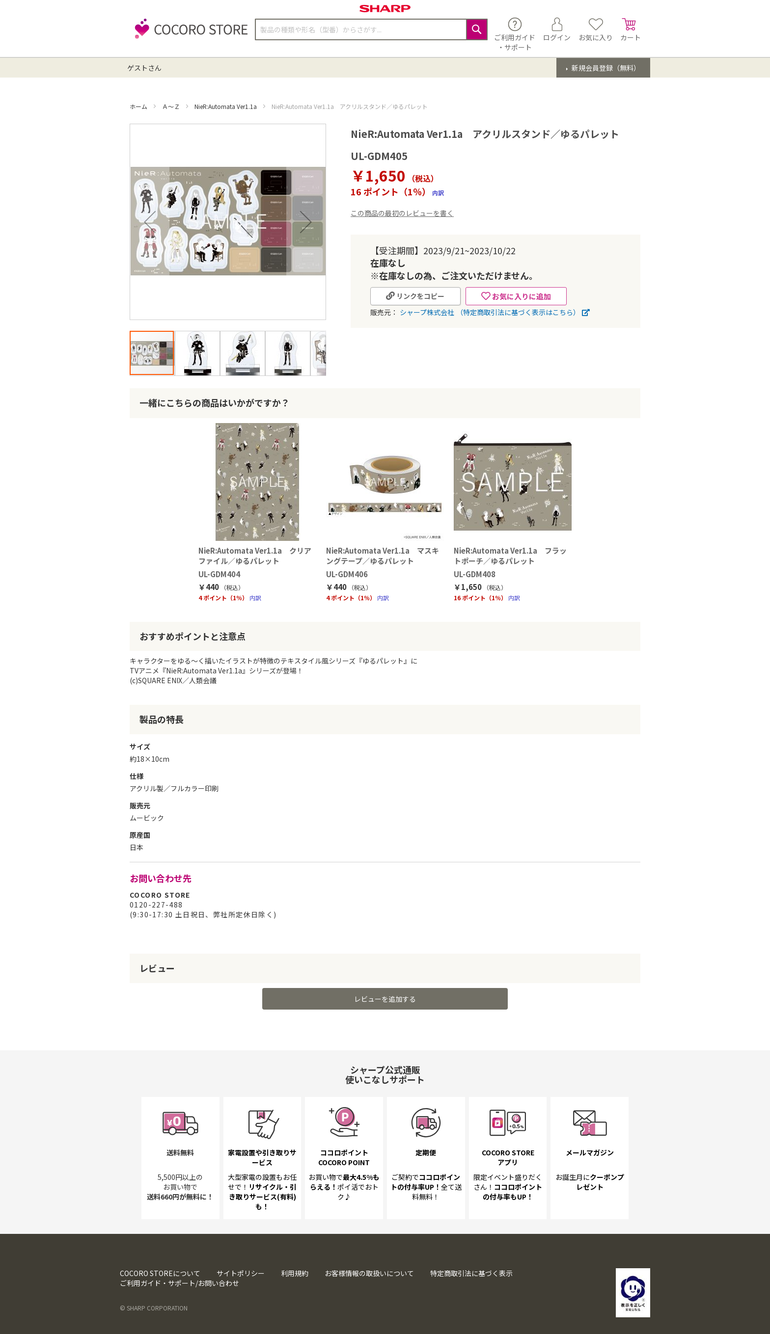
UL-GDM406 (347, 574)
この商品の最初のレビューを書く (402, 213)
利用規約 (294, 1273)
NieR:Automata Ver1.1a (226, 106)
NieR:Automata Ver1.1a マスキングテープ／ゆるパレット (382, 555)
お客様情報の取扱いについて (369, 1273)
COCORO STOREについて (160, 1273)
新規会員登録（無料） (605, 68)
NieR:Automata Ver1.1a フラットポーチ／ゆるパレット (510, 555)
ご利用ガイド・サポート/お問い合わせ (179, 1283)
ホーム (139, 106)
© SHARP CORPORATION (154, 1308)
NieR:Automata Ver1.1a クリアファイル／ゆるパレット (254, 555)
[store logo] (189, 34)
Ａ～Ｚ (171, 106)
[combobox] (371, 29)
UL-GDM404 (219, 574)
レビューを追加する (385, 999)
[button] (149, 222)
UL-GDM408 (474, 574)
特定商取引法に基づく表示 (471, 1273)
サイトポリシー (241, 1273)
